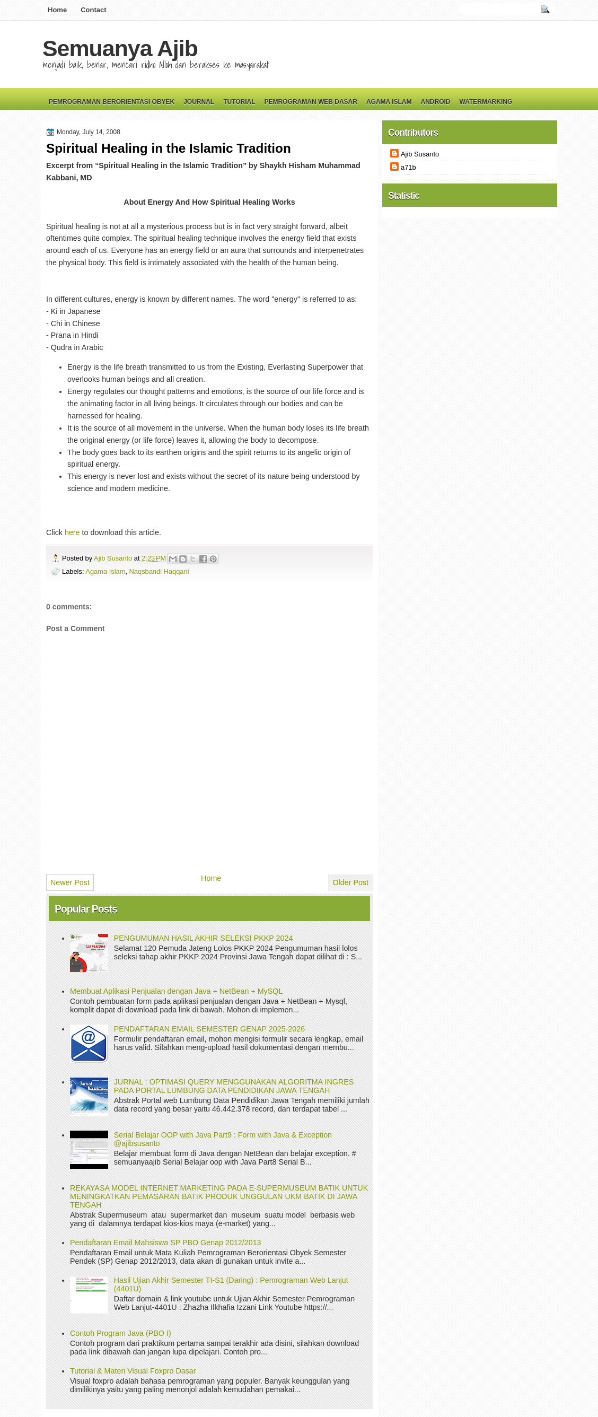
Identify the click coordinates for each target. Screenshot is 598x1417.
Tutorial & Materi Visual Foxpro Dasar (133, 1371)
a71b (408, 167)
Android (435, 102)
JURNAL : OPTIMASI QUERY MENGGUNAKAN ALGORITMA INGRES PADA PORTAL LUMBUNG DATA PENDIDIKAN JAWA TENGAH (234, 1086)
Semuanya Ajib (120, 48)
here (72, 532)
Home (57, 10)
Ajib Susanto (114, 558)
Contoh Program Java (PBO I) (120, 1333)
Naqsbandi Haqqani (159, 571)
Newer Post (70, 882)
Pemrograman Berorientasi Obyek (111, 102)
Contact (93, 10)
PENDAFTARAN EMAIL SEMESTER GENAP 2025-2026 (209, 1029)
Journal (198, 102)
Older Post (350, 882)
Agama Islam (389, 102)
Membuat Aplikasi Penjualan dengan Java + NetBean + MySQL (176, 991)
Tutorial (239, 102)
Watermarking (485, 102)
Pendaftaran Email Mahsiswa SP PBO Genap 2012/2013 (165, 1242)
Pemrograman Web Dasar (311, 102)
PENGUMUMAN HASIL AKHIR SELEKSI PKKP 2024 (203, 938)
